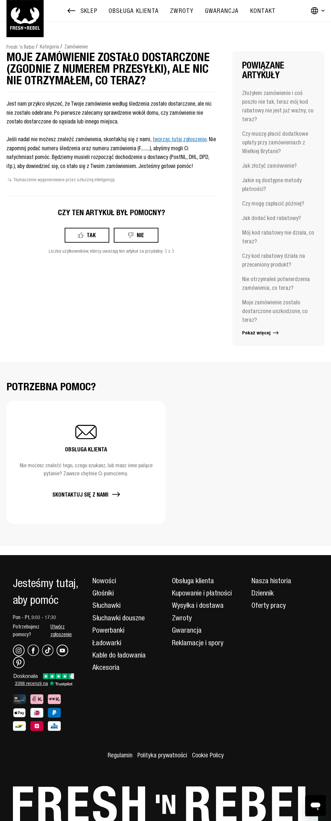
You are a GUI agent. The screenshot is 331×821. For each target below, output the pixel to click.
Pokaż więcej (261, 332)
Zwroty (182, 618)
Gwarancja (187, 630)
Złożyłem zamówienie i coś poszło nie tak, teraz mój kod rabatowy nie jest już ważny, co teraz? (278, 105)
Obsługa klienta (193, 580)
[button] (86, 462)
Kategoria (49, 46)
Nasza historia (271, 580)
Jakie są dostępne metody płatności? (272, 184)
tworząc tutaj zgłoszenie (180, 139)
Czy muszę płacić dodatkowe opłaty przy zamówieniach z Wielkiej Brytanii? (275, 142)
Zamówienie (76, 46)
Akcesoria (106, 667)
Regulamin (120, 755)
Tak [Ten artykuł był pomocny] (91, 235)
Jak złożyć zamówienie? (269, 165)
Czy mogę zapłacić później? (273, 203)
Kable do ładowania (119, 655)
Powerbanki (108, 630)
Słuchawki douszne (118, 618)
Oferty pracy (268, 605)
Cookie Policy (208, 755)
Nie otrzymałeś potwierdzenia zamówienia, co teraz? (276, 283)
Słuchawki (106, 605)
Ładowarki (106, 642)
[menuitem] (134, 11)
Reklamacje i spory (197, 642)
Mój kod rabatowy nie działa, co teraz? (278, 237)
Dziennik (262, 593)
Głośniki (103, 593)
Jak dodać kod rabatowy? (271, 218)
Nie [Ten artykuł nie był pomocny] (140, 235)
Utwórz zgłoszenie (61, 630)
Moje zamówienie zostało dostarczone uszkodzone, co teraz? (275, 311)
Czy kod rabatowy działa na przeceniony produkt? (273, 260)
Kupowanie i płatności (202, 593)
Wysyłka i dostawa (198, 605)
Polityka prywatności (162, 755)
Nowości (104, 580)
